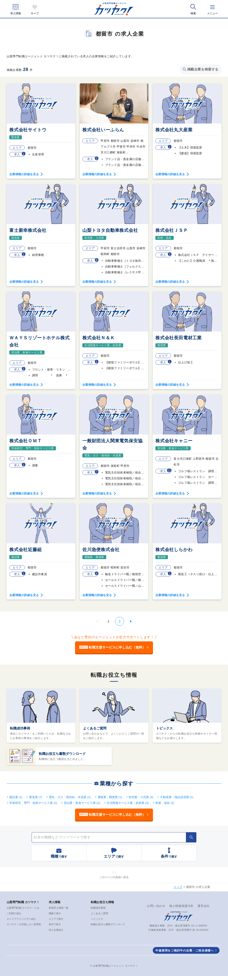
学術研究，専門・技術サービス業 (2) (33, 803)
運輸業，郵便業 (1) (110, 797)
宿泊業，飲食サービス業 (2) (82, 803)
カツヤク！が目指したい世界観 (24, 924)
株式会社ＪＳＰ (171, 230)
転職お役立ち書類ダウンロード (62, 754)
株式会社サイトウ (27, 129)
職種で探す (55, 913)
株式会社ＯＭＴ (25, 440)
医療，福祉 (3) (164, 803)
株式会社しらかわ (173, 549)
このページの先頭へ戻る (114, 877)
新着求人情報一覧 (58, 907)
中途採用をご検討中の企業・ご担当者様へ (184, 950)
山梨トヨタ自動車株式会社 (110, 230)
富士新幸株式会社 (27, 230)
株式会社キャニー (173, 440)
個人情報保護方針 (181, 906)
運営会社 (203, 906)
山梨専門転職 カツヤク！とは (23, 907)
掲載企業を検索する (200, 69)
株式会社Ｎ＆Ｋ (98, 337)
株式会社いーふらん (103, 129)
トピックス (164, 728)
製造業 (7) (35, 797)
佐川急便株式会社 (100, 549)
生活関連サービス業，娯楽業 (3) (128, 803)
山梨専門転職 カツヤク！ (23, 902)
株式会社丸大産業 (173, 129)
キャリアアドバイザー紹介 (21, 919)
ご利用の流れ (14, 913)
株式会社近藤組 (25, 549)
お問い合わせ (156, 906)
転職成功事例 (20, 728)
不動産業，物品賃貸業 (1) (176, 797)
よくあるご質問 (94, 728)
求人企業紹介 (56, 930)
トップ (178, 887)
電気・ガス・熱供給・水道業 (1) (70, 797)
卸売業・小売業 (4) (141, 797)
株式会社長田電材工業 (178, 337)
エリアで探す (56, 919)
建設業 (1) (15, 797)
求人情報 (15, 13)
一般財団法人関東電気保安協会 (112, 444)
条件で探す (55, 924)
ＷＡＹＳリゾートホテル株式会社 (39, 341)
